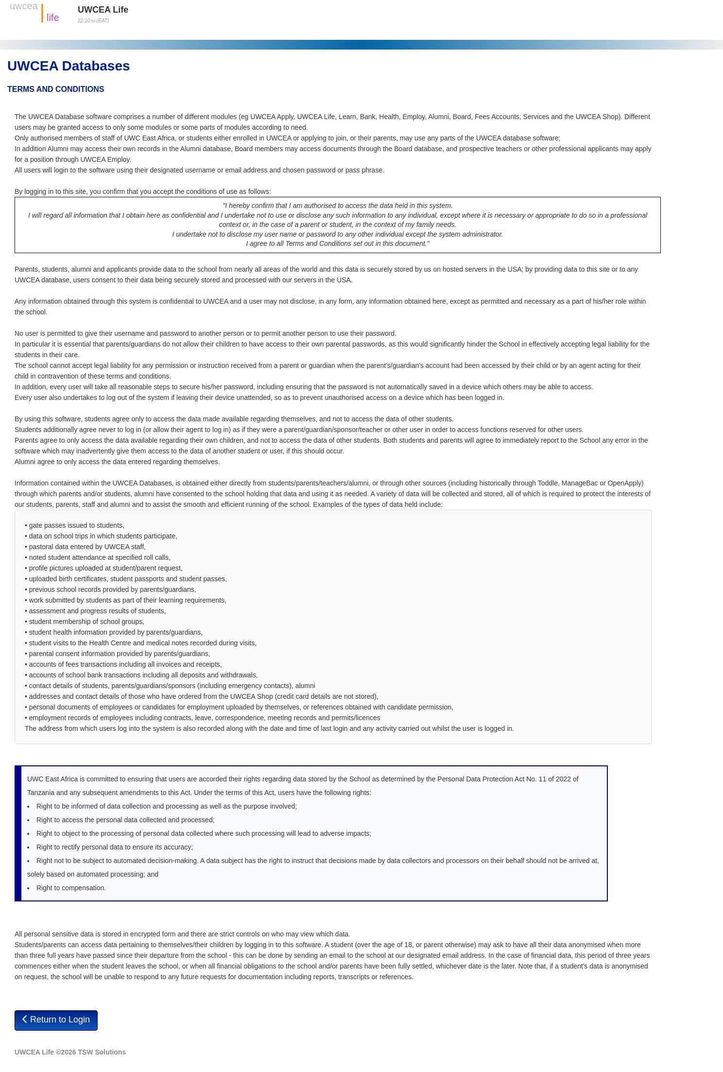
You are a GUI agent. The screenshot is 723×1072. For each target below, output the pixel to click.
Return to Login (56, 1019)
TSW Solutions (102, 1052)
